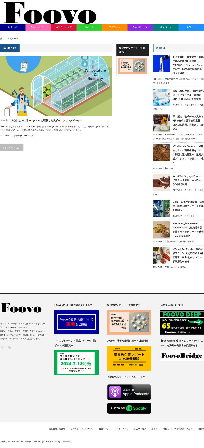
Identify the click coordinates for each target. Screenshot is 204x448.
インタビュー (183, 134)
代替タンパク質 (64, 27)
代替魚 (159, 83)
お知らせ (191, 27)
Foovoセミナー (38, 27)
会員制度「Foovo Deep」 (82, 429)
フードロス (28, 135)
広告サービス (140, 429)
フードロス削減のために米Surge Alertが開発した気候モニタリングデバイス (41, 120)
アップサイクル (191, 105)
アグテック (114, 27)
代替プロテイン (172, 79)
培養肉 (166, 83)
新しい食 (169, 168)
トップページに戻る (12, 147)
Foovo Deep (170, 134)
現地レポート (191, 138)
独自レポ (12, 27)
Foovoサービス (140, 27)
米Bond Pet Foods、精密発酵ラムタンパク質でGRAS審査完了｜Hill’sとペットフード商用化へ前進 (188, 255)
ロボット (89, 27)
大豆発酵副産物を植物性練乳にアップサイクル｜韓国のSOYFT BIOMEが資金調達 (188, 94)
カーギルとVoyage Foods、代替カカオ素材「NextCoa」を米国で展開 (188, 180)
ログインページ (121, 429)
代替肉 (183, 241)
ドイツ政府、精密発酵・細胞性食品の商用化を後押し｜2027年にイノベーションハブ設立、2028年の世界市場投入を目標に (188, 65)
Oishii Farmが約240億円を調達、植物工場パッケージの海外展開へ (188, 205)
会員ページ (165, 27)
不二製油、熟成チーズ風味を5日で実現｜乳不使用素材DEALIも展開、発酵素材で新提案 (188, 122)
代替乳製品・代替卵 (189, 79)
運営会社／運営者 (57, 429)
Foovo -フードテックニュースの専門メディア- (33, 441)
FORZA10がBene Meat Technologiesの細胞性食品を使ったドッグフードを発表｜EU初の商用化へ (188, 229)
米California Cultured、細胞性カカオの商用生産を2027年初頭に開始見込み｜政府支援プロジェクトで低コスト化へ (188, 154)
